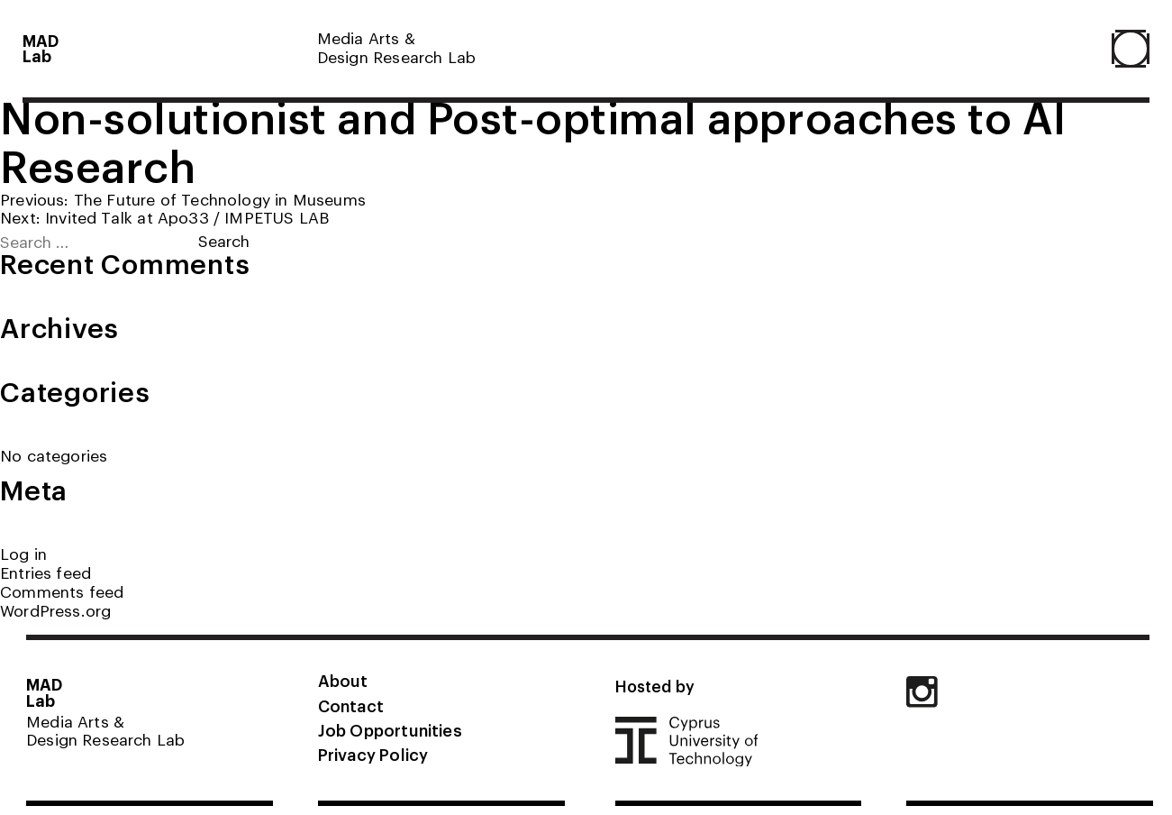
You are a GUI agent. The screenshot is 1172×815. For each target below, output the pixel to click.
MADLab (41, 48)
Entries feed (45, 572)
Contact (351, 705)
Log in (23, 553)
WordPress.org (55, 609)
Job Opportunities (390, 729)
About (343, 680)
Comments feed (61, 590)
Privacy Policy (373, 754)
